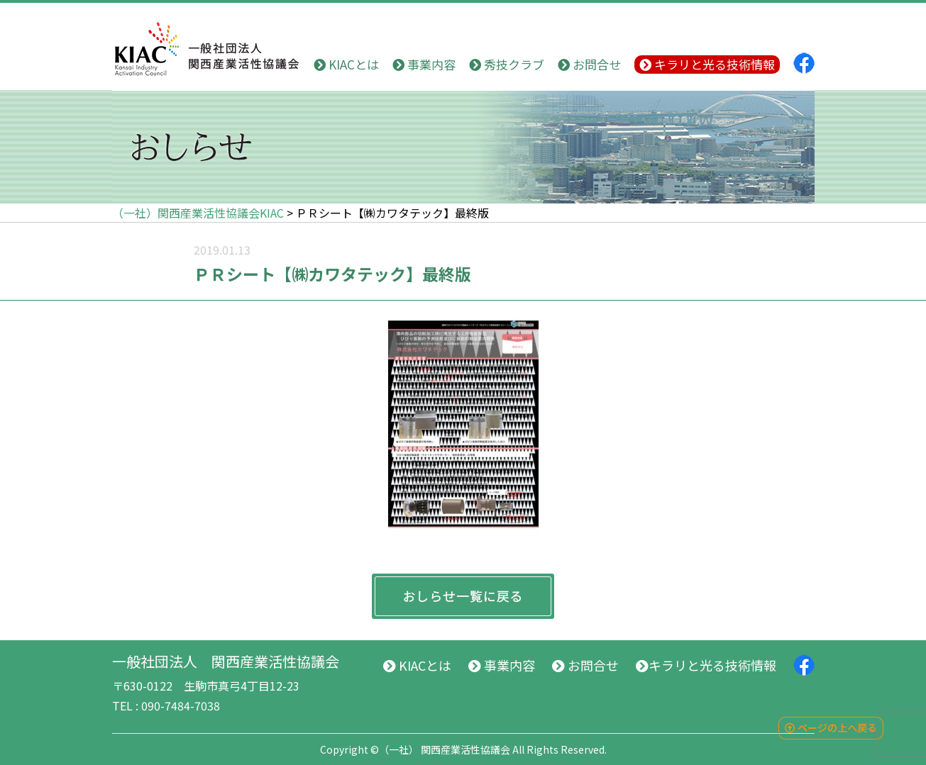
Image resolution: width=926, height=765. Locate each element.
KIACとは (346, 64)
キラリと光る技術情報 (707, 64)
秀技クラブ (506, 64)
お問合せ (589, 64)
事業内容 (424, 64)
